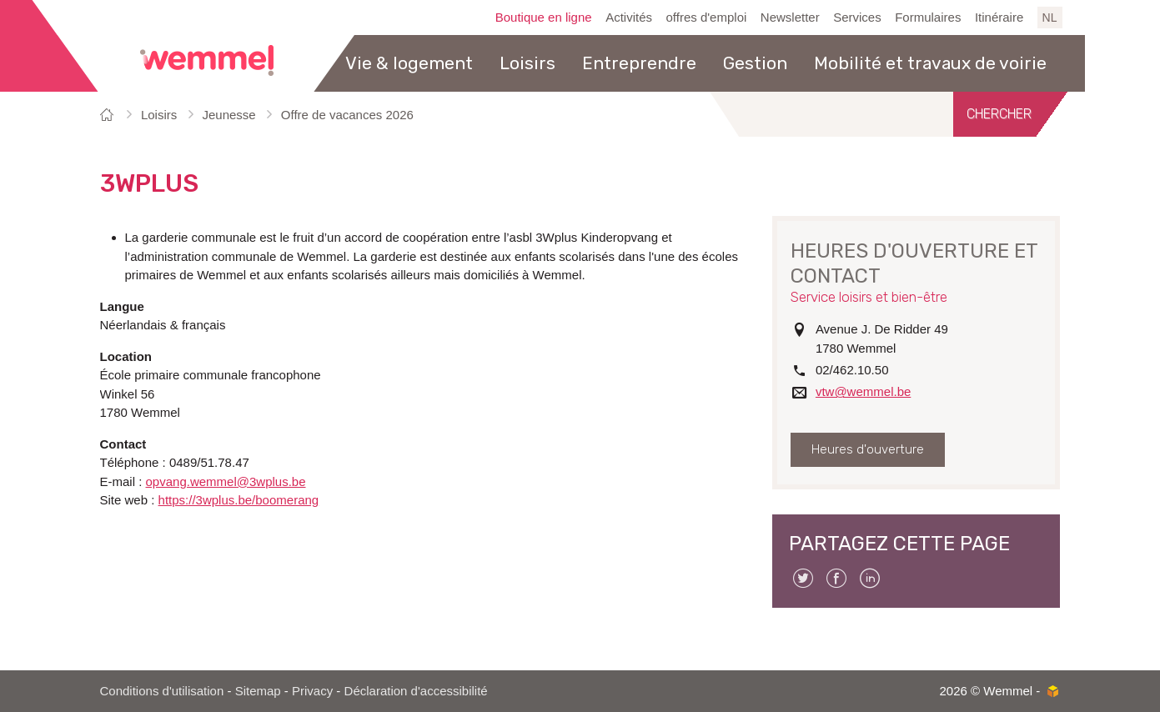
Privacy (312, 691)
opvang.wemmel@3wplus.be (226, 481)
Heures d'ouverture (867, 449)
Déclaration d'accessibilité (416, 691)
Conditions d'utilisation (162, 691)
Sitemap (258, 691)
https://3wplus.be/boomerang (238, 500)
